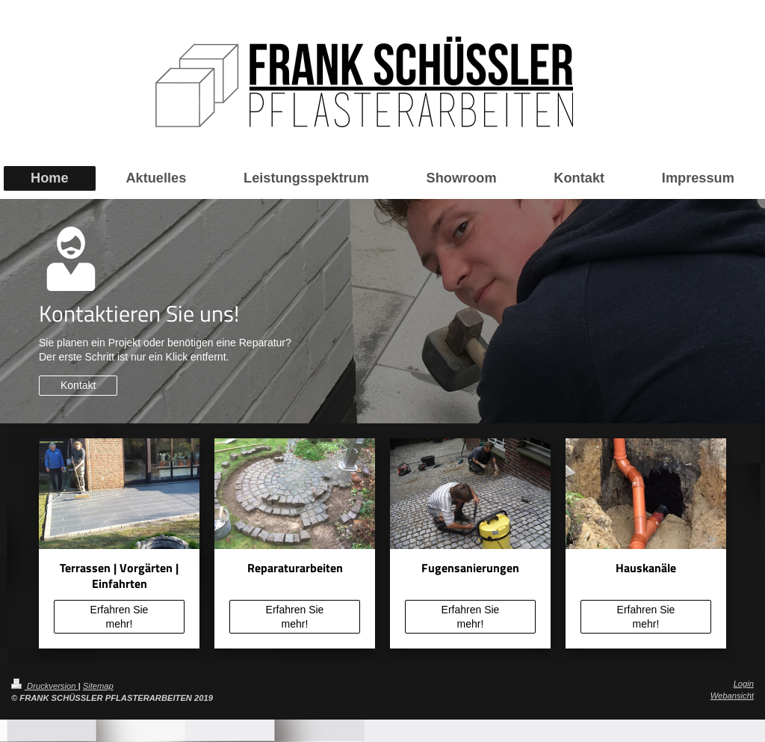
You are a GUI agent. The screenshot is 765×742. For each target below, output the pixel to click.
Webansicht (732, 695)
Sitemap (98, 685)
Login (744, 683)
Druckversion (44, 685)
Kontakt (78, 385)
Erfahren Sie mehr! (119, 617)
